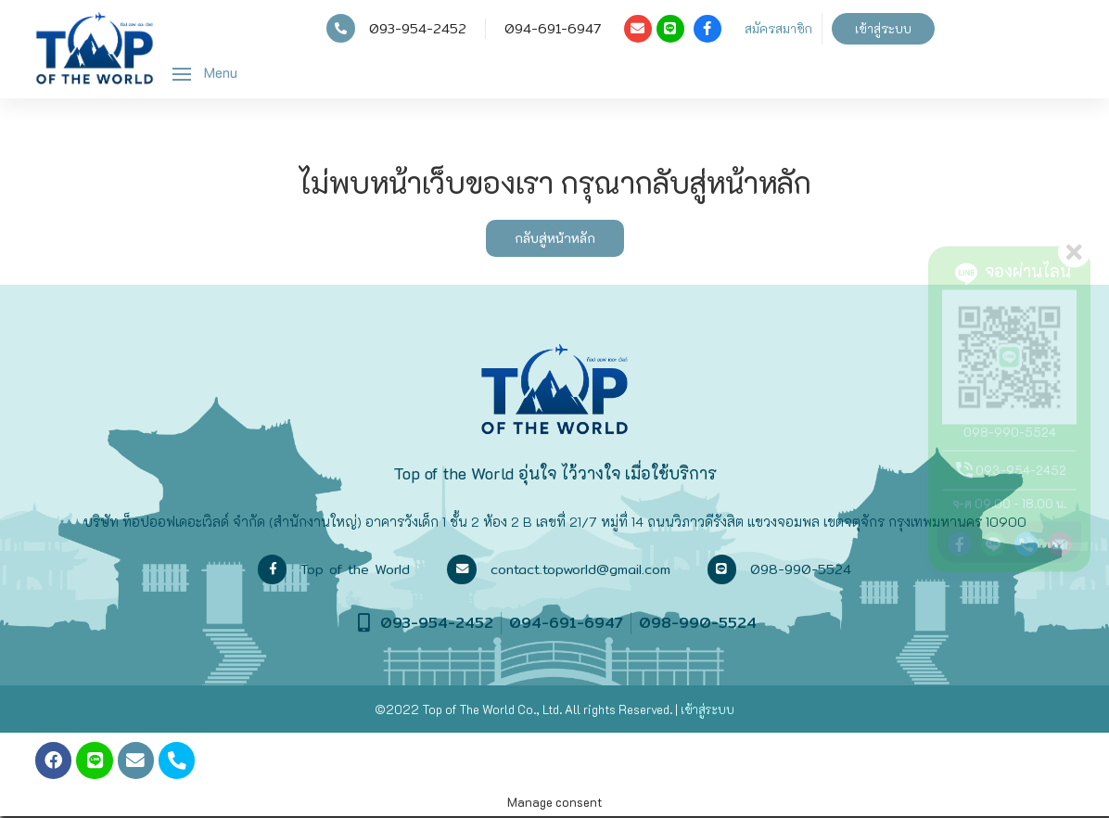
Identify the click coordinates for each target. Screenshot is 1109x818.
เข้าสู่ (693, 708)
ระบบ (720, 708)
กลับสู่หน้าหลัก (555, 238)
